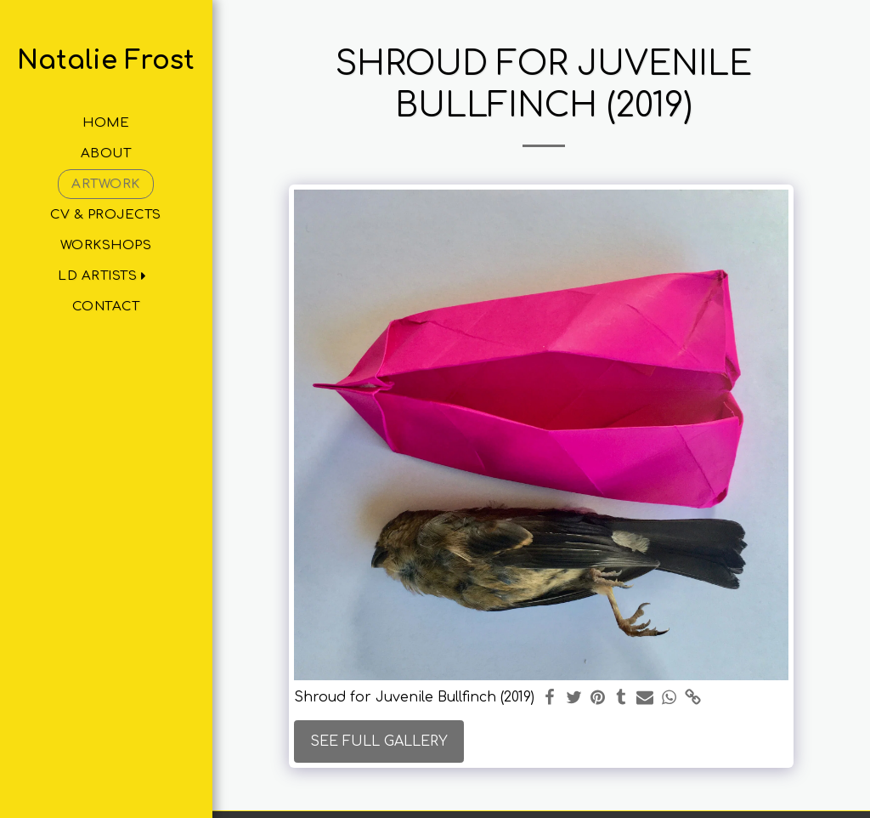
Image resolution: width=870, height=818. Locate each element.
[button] (105, 276)
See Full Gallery (379, 741)
